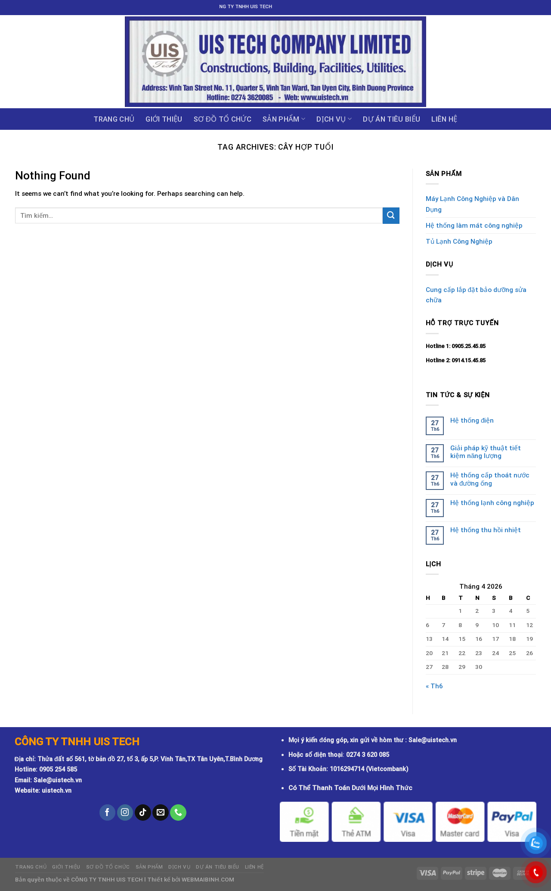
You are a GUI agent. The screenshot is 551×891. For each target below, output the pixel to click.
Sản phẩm (284, 119)
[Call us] (178, 812)
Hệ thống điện (472, 420)
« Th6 (434, 686)
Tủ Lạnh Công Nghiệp (459, 241)
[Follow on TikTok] (143, 812)
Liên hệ (444, 119)
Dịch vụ (334, 119)
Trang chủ (113, 119)
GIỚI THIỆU (163, 119)
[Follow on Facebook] (107, 812)
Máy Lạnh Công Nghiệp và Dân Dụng (472, 204)
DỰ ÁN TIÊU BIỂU (391, 119)
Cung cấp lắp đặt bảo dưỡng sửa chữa (476, 295)
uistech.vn (56, 790)
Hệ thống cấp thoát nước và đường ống (489, 479)
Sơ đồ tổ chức (222, 119)
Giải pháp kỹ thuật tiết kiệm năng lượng (485, 452)
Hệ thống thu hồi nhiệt (485, 530)
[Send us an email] (160, 812)
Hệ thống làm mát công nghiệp (474, 225)
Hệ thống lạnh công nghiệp (492, 503)
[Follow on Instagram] (125, 812)
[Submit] (391, 215)
